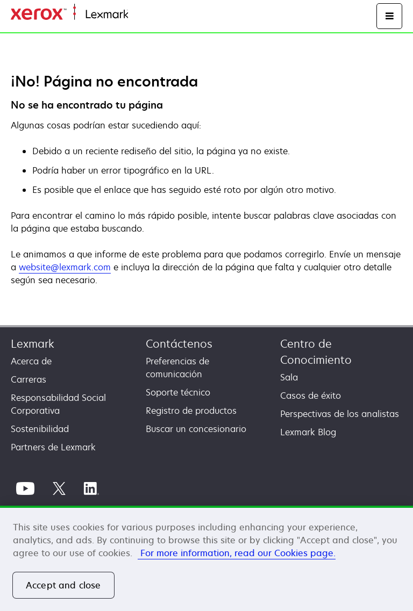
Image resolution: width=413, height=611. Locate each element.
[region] (206, 558)
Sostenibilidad (40, 429)
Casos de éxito (310, 395)
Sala (289, 377)
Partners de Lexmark (53, 447)
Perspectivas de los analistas (339, 414)
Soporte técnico (178, 392)
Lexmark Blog (308, 432)
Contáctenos (179, 343)
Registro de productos (191, 410)
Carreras (28, 379)
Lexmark (32, 343)
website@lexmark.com (65, 267)
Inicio (137, 15)
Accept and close (63, 585)
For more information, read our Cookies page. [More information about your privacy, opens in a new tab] (237, 553)
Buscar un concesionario (196, 429)
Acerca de (31, 361)
